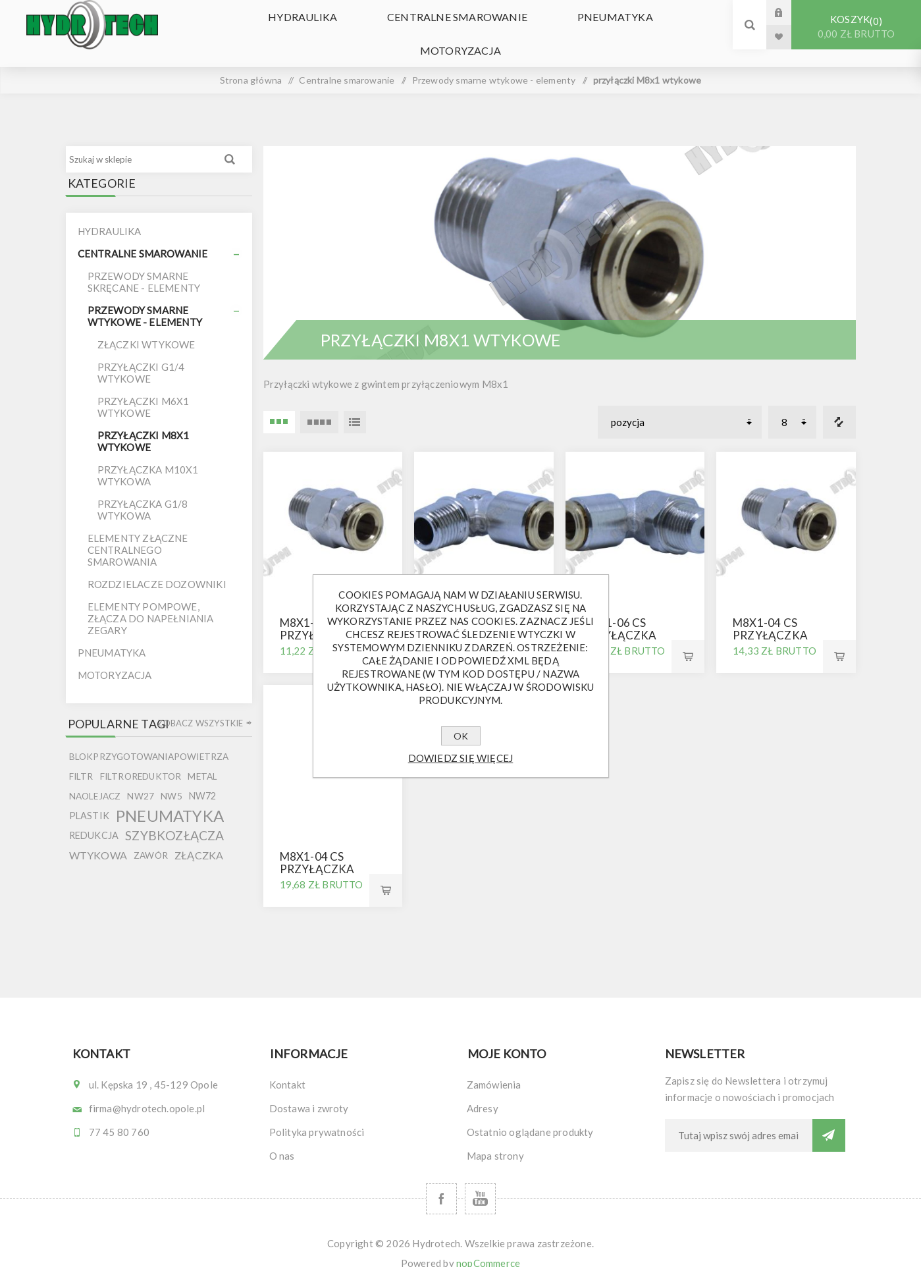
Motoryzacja (659, 25)
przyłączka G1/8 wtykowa (142, 492)
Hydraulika (255, 25)
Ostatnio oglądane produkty (530, 1114)
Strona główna (251, 62)
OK (461, 735)
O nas (282, 1138)
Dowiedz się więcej (460, 758)
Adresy (482, 1090)
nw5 (171, 779)
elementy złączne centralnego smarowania (138, 533)
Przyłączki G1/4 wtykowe (141, 355)
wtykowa (98, 838)
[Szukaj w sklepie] (140, 141)
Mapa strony (495, 1138)
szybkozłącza (174, 818)
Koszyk (856, 26)
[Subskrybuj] (738, 1117)
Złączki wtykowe (146, 327)
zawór (151, 838)
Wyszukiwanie (230, 141)
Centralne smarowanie (398, 25)
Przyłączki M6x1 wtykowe (143, 390)
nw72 (203, 778)
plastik (89, 798)
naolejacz (95, 779)
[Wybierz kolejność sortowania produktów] (680, 404)
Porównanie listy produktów (839, 404)
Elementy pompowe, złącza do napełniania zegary (151, 601)
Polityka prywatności (317, 1114)
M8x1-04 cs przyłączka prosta (770, 618)
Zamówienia (494, 1067)
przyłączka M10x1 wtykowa (148, 458)
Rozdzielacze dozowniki (157, 567)
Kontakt (287, 1067)
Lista (355, 404)
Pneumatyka (543, 25)
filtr (81, 759)
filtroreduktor (141, 759)
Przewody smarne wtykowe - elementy (145, 299)
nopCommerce (488, 1245)
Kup (687, 639)
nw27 (140, 779)
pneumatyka (170, 798)
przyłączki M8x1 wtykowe (143, 424)
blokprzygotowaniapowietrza (149, 739)
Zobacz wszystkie (200, 706)
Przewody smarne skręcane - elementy (144, 265)
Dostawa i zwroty (309, 1090)
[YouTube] (480, 1181)
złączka (198, 838)
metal (202, 759)
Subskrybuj (828, 1117)
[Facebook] (441, 1181)
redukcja (94, 818)
